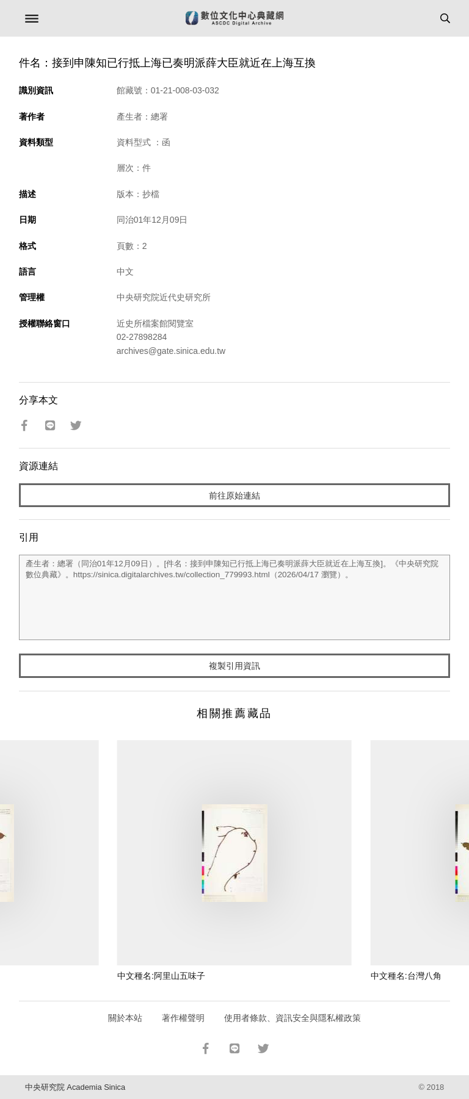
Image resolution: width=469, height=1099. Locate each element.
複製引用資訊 (234, 666)
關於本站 (125, 1018)
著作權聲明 (183, 1018)
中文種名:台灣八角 (406, 976)
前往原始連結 (234, 495)
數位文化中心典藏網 (234, 18)
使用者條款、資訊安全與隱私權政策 (292, 1018)
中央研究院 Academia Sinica (75, 1087)
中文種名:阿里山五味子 (161, 976)
